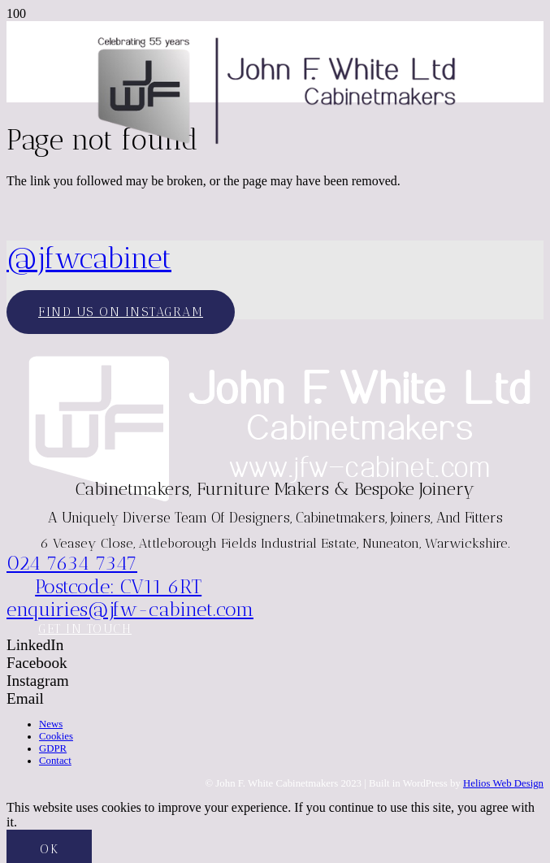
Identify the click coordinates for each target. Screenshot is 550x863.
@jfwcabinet (88, 258)
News (51, 724)
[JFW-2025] (275, 146)
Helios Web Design (503, 783)
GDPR (53, 748)
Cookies (56, 736)
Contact (55, 760)
